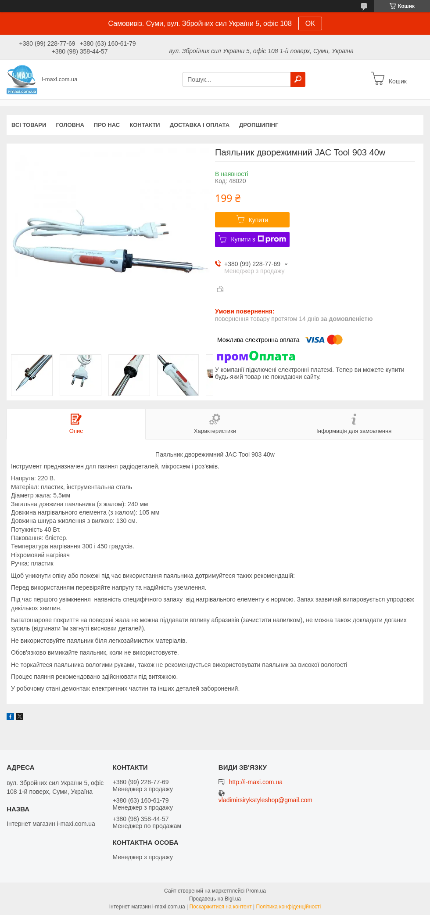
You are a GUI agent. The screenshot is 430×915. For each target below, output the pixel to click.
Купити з (258, 239)
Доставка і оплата (199, 125)
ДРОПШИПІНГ (258, 125)
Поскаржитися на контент (220, 907)
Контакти (144, 125)
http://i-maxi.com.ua (256, 781)
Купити (259, 219)
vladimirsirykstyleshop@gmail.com (265, 800)
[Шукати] (297, 79)
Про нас (107, 125)
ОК (310, 23)
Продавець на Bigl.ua (215, 899)
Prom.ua (256, 891)
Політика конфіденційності (288, 907)
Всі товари (28, 125)
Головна (70, 125)
